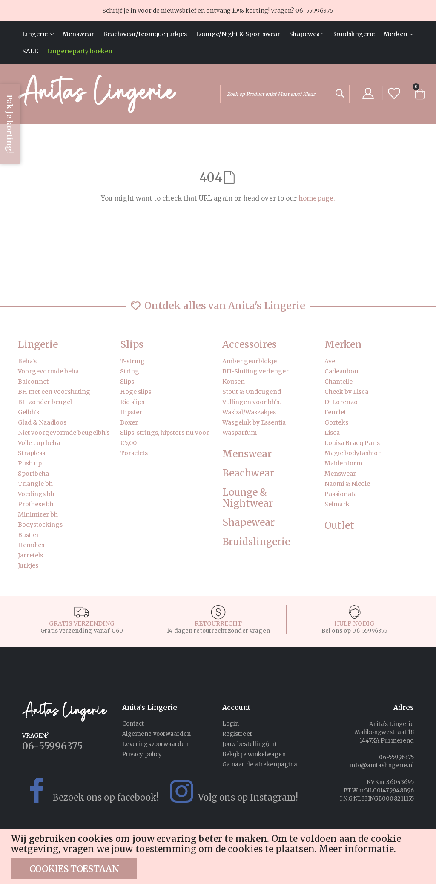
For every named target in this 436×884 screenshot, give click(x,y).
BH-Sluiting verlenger (255, 371)
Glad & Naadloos (42, 422)
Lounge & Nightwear (247, 498)
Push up (30, 463)
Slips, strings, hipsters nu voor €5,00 (164, 438)
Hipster (131, 412)
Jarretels (30, 555)
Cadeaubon (341, 371)
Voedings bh (36, 494)
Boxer (129, 422)
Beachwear (248, 473)
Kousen (233, 381)
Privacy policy (142, 754)
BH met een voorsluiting (54, 392)
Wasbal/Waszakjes (249, 412)
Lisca (332, 432)
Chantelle (338, 381)
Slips (131, 344)
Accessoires (249, 344)
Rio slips (132, 402)
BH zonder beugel (45, 402)
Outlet (339, 525)
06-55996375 (314, 10)
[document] (219, 856)
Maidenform (343, 463)
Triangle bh (35, 484)
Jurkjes (28, 565)
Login (230, 723)
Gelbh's (28, 412)
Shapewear (248, 522)
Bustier (28, 535)
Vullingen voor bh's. (251, 402)
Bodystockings (40, 524)
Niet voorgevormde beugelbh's (63, 432)
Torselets (134, 453)
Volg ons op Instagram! (228, 791)
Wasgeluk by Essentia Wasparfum (254, 427)
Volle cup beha (39, 443)
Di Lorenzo (341, 402)
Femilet (335, 412)
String (129, 371)
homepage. (316, 198)
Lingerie (38, 344)
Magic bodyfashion (353, 453)
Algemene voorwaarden (156, 734)
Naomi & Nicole (347, 484)
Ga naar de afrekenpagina (260, 764)
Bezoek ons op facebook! (86, 791)
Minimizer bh (38, 514)
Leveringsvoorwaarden (155, 744)
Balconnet (33, 381)
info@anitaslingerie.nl (382, 765)
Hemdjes (31, 545)
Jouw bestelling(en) (249, 744)
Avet (330, 361)
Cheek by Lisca (346, 392)
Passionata (340, 494)
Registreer (237, 734)
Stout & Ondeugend (251, 392)
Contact (133, 723)
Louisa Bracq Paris (352, 443)
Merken (342, 344)
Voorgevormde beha (48, 371)
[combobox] (285, 94)
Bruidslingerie (256, 542)
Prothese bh (36, 504)
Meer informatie (356, 849)
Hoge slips (135, 392)
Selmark (337, 504)
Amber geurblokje (249, 361)
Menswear (247, 454)
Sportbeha (33, 473)
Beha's (27, 361)
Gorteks (336, 422)
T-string (132, 361)
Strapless (31, 453)
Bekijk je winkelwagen (254, 754)
